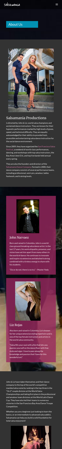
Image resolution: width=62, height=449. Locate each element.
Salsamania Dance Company (18, 167)
